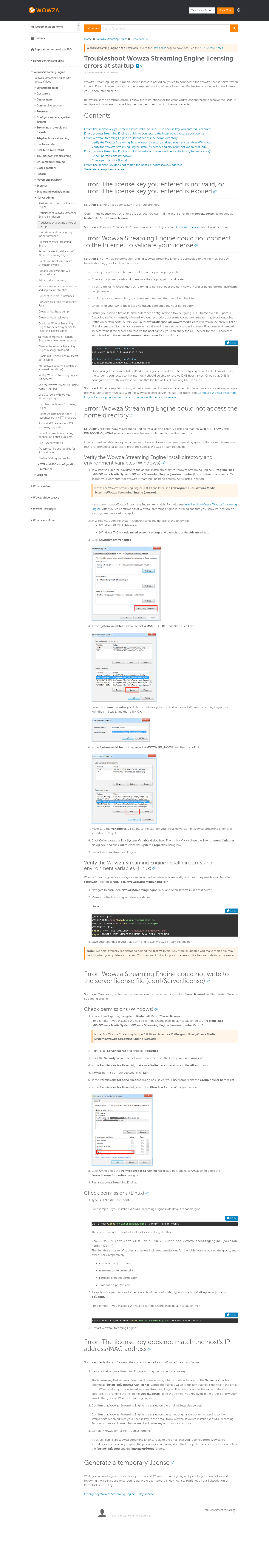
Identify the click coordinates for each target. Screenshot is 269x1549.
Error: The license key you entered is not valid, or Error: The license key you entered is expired (147, 129)
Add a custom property (52, 280)
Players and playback (49, 179)
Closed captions (46, 167)
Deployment (44, 99)
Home (88, 39)
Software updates (47, 87)
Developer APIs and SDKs (48, 60)
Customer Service (188, 227)
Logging (42, 474)
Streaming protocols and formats (52, 130)
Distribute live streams (50, 149)
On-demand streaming (51, 161)
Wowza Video (41, 486)
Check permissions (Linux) (109, 160)
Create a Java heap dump (53, 311)
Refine (91, 28)
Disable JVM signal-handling (54, 458)
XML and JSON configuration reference (58, 467)
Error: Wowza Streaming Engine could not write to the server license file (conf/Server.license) (147, 151)
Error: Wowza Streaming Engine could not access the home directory (131, 138)
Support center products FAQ (53, 49)
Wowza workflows (44, 520)
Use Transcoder (46, 144)
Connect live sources (50, 105)
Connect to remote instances (56, 296)
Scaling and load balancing (53, 191)
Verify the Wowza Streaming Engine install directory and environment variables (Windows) (152, 142)
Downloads (159, 48)
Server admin (45, 197)
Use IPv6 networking (50, 442)
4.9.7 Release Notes (211, 48)
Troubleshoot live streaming (54, 155)
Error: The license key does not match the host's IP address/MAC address (133, 165)
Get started (43, 93)
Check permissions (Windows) (112, 156)
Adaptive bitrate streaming (53, 138)
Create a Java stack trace (53, 317)
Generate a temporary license (104, 169)
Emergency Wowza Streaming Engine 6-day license (119, 1494)
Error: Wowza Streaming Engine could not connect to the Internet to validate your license (144, 133)
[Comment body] (172, 1516)
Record (41, 173)
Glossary (40, 38)
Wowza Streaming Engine (49, 72)
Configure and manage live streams (53, 119)
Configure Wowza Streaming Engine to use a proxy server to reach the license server (57, 327)
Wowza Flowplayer (44, 508)
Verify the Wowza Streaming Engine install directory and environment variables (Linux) (149, 147)
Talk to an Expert (202, 10)
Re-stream (43, 111)
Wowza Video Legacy (46, 497)
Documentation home (49, 26)
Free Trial (225, 10)
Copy (231, 342)
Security (42, 185)
